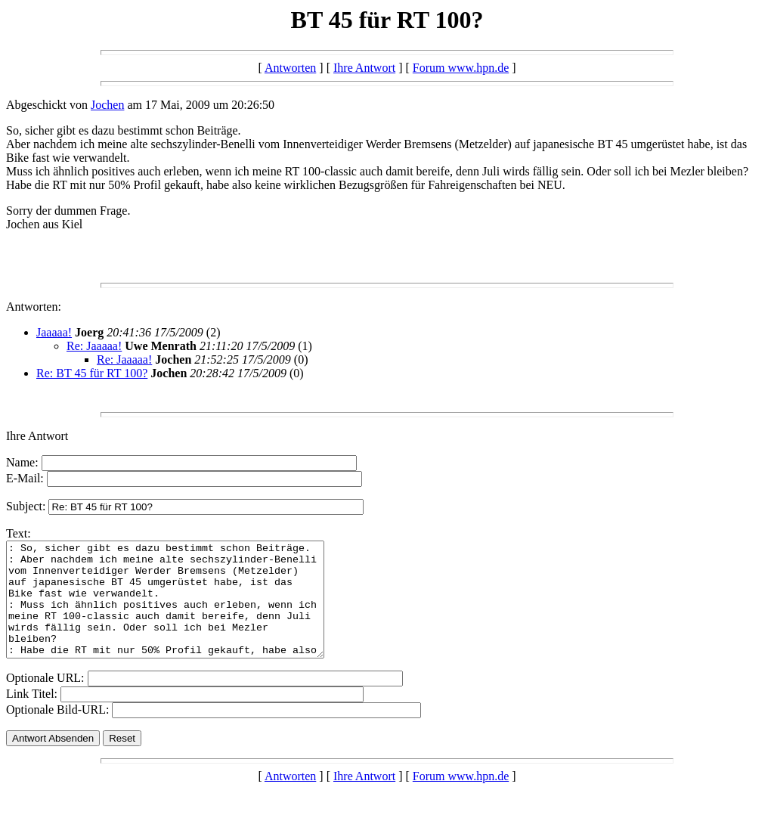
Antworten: (33, 306)
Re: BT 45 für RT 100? (91, 373)
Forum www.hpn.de (461, 67)
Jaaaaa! (54, 332)
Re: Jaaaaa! (94, 345)
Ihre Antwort (364, 67)
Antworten (290, 67)
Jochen (107, 104)
